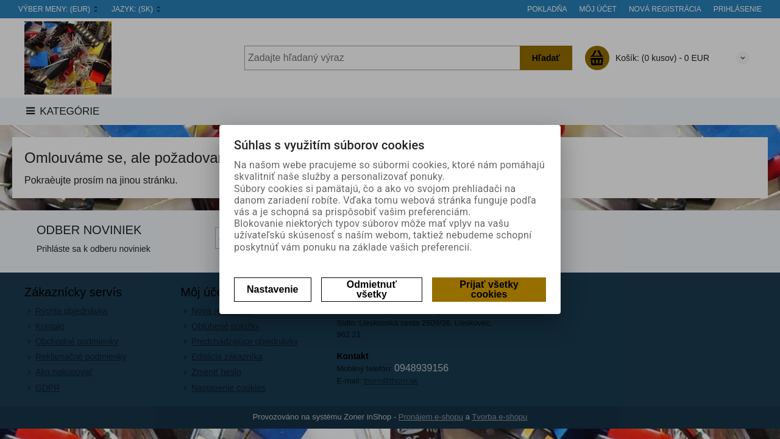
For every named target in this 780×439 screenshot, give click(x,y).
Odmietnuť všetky (372, 289)
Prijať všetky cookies (489, 289)
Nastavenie (273, 289)
